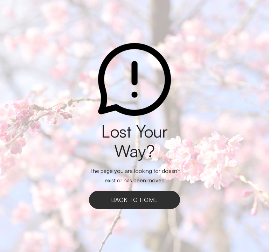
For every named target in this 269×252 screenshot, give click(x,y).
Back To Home (134, 199)
